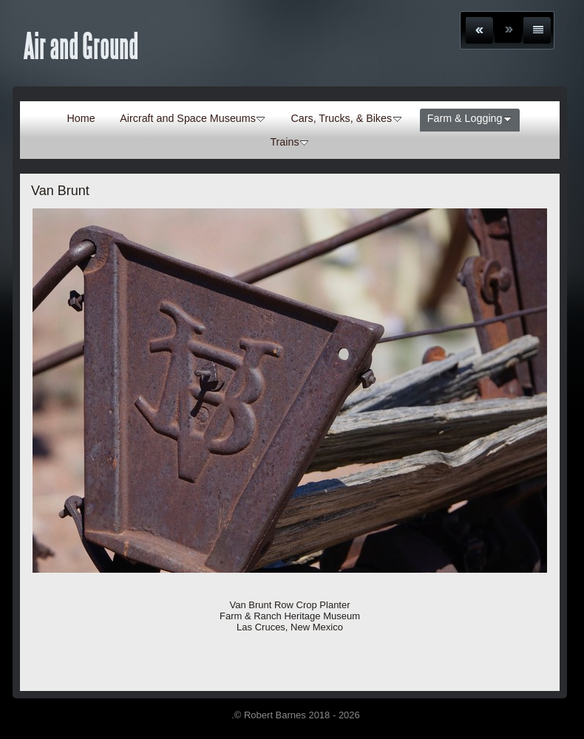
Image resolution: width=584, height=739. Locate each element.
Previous (479, 30)
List (537, 30)
